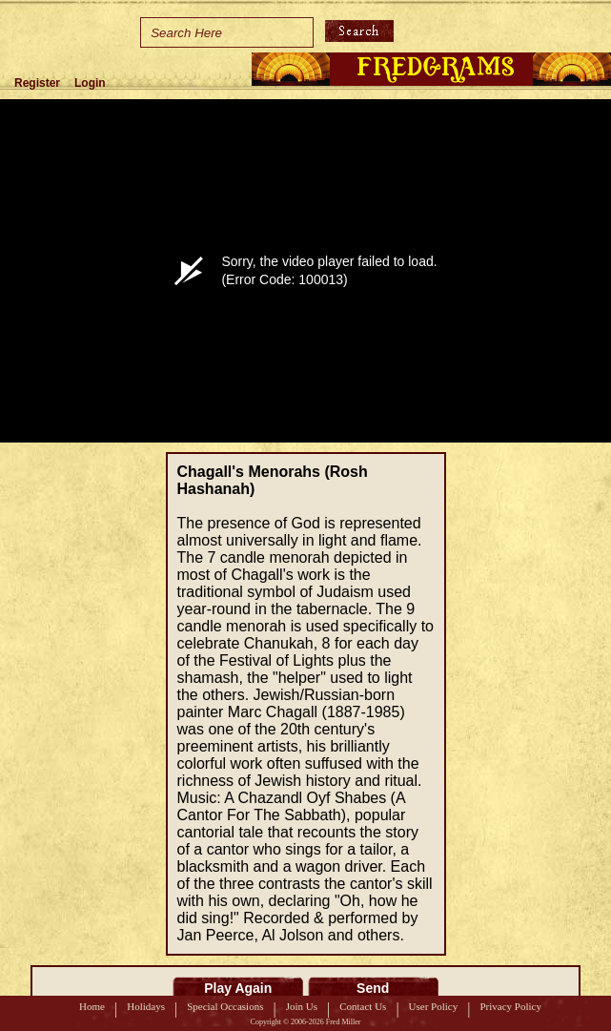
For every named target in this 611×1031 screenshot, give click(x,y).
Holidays (146, 1006)
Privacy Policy (509, 1006)
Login (90, 83)
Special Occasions (225, 1006)
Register (37, 83)
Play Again (238, 988)
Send (372, 988)
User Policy (433, 1006)
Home (92, 1006)
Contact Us (362, 1006)
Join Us (301, 1006)
